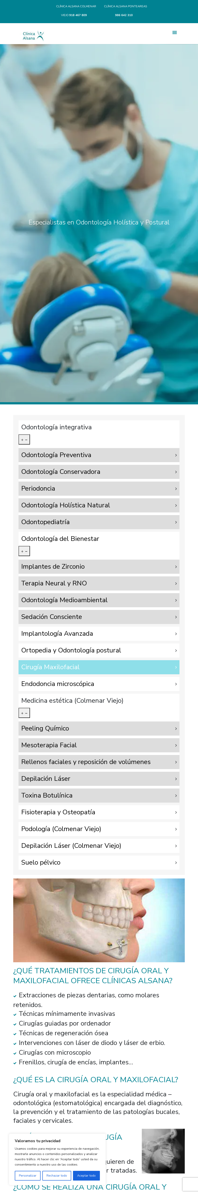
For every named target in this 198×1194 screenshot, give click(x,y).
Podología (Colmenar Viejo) (61, 828)
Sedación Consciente (51, 616)
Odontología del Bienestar (60, 538)
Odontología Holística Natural (65, 505)
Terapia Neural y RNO (54, 583)
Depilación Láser (45, 778)
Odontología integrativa (56, 427)
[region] (57, 1159)
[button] (174, 32)
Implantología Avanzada (57, 633)
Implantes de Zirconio (53, 566)
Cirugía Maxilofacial (50, 667)
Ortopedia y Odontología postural (71, 650)
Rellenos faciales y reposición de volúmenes (86, 761)
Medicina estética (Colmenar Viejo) (72, 700)
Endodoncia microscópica (57, 683)
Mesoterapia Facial (49, 745)
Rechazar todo (57, 1175)
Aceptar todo (86, 1175)
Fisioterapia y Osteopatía (58, 812)
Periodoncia (38, 488)
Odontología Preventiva (56, 455)
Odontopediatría (45, 522)
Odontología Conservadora (60, 471)
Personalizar (27, 1175)
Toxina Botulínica (47, 795)
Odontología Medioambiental (64, 600)
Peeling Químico (45, 728)
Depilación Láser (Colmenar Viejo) (71, 845)
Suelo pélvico (40, 862)
